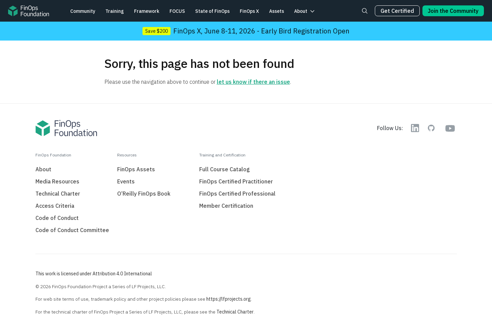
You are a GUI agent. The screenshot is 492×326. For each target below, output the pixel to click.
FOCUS (177, 11)
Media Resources (57, 181)
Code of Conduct (57, 218)
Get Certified (397, 10)
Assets (276, 11)
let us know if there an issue (253, 81)
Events (126, 181)
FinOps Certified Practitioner (236, 181)
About (300, 11)
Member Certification (226, 205)
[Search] (364, 10)
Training (114, 11)
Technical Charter (57, 193)
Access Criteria (54, 205)
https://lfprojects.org (228, 299)
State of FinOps (212, 11)
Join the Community (453, 10)
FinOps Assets (136, 169)
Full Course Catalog (224, 169)
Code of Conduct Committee (72, 230)
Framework (146, 11)
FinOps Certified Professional (237, 193)
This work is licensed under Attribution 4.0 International (93, 274)
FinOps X (249, 11)
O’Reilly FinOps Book (144, 193)
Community (82, 11)
